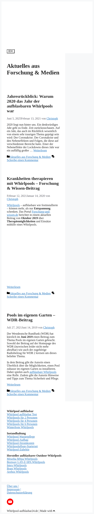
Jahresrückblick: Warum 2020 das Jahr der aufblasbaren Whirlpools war (30, 103)
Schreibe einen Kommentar (22, 160)
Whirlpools (13, 205)
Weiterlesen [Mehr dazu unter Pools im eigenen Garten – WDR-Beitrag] (13, 384)
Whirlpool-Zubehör (18, 449)
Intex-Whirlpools (17, 465)
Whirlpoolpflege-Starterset (22, 446)
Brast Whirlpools (16, 468)
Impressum (13, 489)
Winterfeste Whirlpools (20, 427)
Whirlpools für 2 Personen (22, 417)
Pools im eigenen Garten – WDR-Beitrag (31, 317)
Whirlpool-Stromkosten (20, 443)
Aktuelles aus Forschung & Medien (30, 156)
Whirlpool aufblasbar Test (22, 414)
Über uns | (13, 486)
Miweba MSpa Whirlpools (22, 458)
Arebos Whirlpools (18, 471)
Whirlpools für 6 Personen (22, 424)
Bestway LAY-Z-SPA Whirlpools (26, 462)
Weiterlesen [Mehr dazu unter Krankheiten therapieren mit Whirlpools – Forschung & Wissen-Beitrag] (13, 286)
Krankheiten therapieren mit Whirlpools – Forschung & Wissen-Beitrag (33, 183)
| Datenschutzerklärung (19, 491)
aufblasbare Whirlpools (43, 372)
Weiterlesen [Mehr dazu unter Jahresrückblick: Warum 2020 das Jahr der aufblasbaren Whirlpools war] (40, 150)
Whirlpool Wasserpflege (21, 436)
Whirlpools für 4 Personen (22, 420)
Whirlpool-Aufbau (17, 439)
